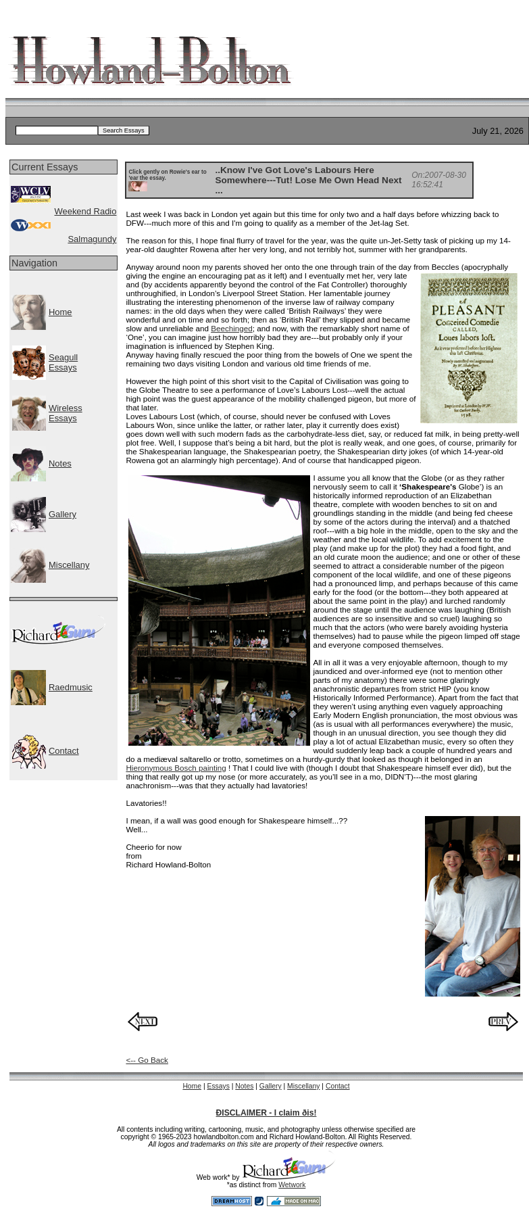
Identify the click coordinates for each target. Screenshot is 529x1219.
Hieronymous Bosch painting (176, 767)
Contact (64, 751)
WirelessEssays (65, 413)
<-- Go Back (147, 1059)
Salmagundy (92, 239)
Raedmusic (71, 687)
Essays (218, 1086)
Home (60, 312)
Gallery (62, 514)
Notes (60, 463)
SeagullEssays (63, 362)
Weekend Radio (85, 211)
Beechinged (232, 328)
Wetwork (291, 1185)
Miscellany (69, 565)
